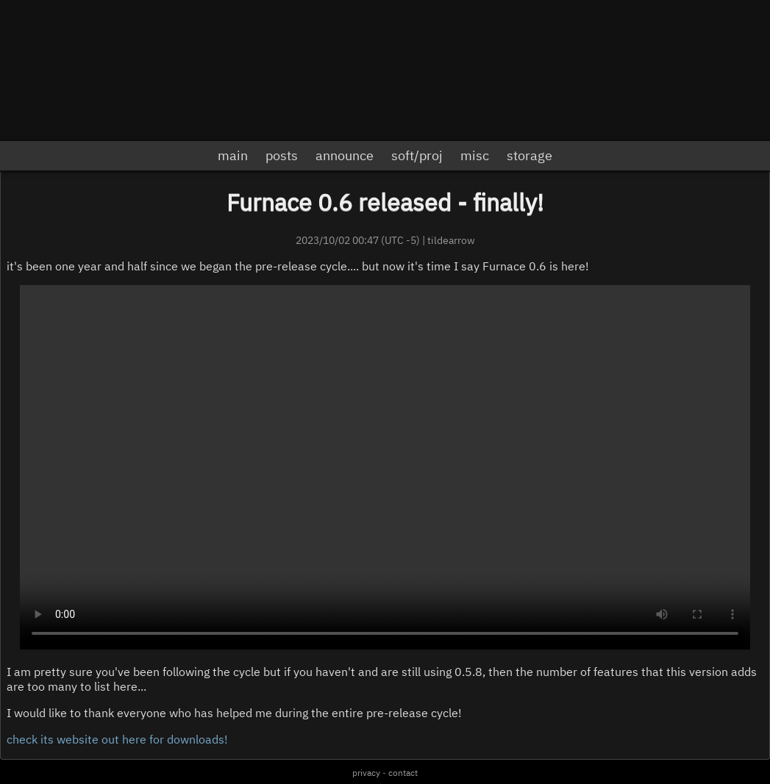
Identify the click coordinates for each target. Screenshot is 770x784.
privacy (366, 772)
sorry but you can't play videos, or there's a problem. (385, 467)
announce (345, 155)
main (233, 155)
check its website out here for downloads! (117, 739)
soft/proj (417, 155)
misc (474, 155)
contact (403, 772)
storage (529, 155)
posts (281, 155)
